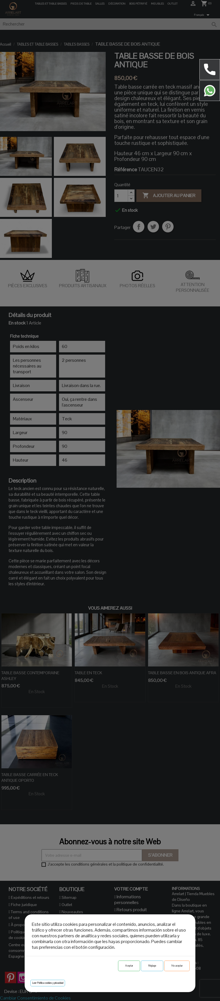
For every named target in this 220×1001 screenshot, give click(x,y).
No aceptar (176, 965)
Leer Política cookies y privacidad (47, 983)
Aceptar (129, 965)
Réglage (152, 965)
